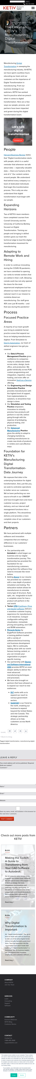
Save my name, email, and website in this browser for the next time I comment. (18, 812)
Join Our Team (9, 985)
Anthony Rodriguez (17, 22)
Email (2, 793)
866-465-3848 (28, 4)
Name (2, 786)
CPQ (15, 606)
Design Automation (12, 342)
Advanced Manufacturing (13, 429)
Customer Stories (10, 1024)
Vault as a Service (23, 380)
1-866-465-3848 (10, 1040)
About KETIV (9, 982)
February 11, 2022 (26, 22)
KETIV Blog (8, 1022)
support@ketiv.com (11, 1043)
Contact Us (8, 1038)
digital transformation (12, 741)
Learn (6, 999)
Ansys (16, 577)
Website (2, 800)
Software (8, 1005)
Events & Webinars (11, 1019)
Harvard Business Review (14, 154)
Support (7, 1003)
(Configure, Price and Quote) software (19, 607)
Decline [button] (22, 1075)
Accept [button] (14, 1075)
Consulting (8, 1001)
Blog (7, 850)
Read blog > (9, 902)
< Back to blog (6, 736)
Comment (3, 768)
